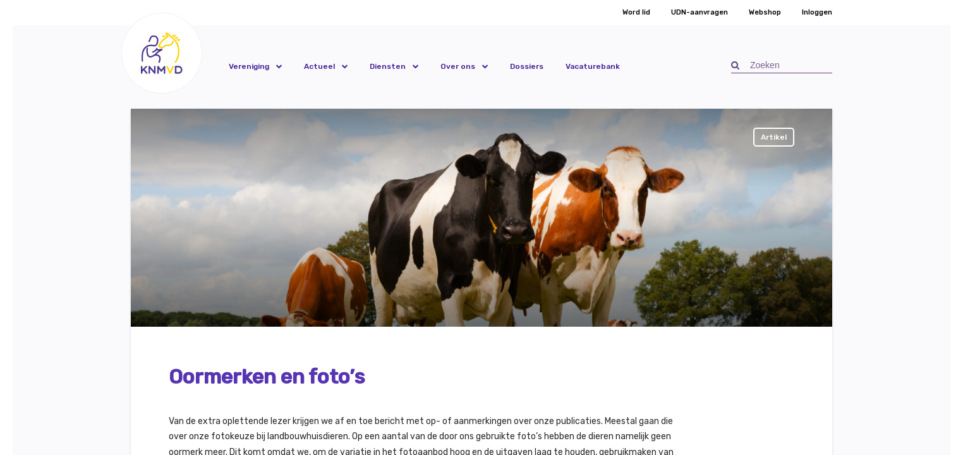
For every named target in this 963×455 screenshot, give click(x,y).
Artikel (774, 137)
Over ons (457, 66)
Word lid (636, 12)
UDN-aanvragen (699, 12)
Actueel (319, 66)
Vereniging (249, 66)
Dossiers (526, 66)
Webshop (765, 12)
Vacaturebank (593, 66)
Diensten (388, 66)
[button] (162, 52)
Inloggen (817, 12)
